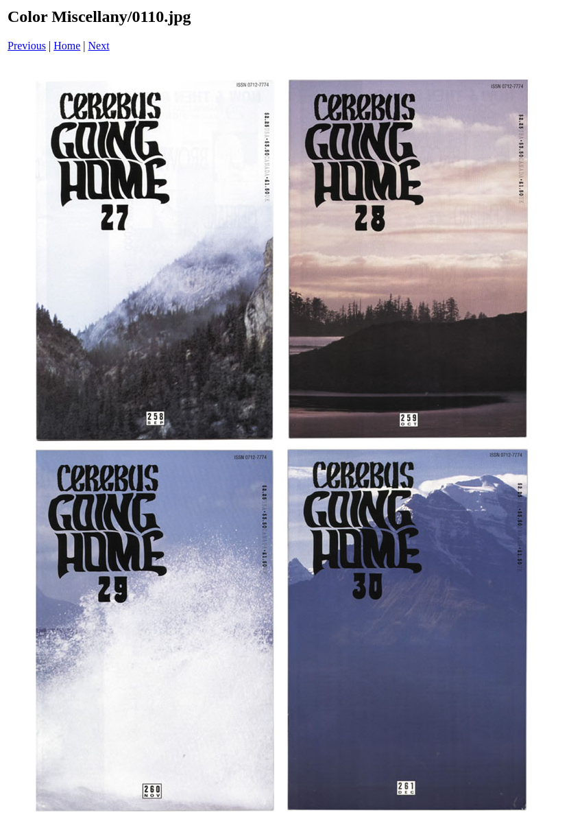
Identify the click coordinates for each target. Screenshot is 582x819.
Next (99, 45)
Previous (27, 45)
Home (66, 45)
